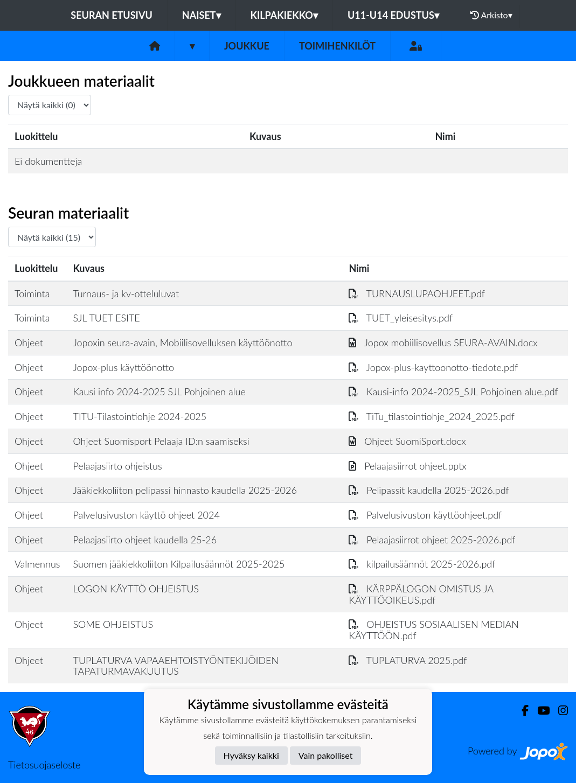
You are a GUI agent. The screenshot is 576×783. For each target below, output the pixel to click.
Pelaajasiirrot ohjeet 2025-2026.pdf (432, 540)
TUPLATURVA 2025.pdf (408, 660)
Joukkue (246, 46)
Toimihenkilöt (337, 46)
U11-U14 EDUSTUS (393, 15)
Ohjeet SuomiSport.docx (407, 441)
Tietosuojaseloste (44, 765)
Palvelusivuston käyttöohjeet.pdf (425, 515)
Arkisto (491, 15)
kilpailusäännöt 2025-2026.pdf (422, 564)
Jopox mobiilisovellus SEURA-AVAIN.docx (443, 342)
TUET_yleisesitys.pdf (401, 318)
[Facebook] (521, 710)
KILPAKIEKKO (284, 15)
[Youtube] (539, 710)
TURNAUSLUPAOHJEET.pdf (416, 293)
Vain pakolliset (326, 755)
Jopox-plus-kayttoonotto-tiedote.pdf (433, 367)
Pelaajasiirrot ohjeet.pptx (407, 466)
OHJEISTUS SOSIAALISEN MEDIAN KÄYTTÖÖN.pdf (433, 629)
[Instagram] (559, 710)
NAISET (201, 15)
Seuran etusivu (111, 15)
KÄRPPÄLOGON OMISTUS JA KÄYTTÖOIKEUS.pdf (421, 594)
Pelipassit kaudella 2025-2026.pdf (429, 490)
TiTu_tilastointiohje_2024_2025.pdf (431, 416)
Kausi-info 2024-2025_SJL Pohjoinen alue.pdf (453, 391)
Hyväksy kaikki (251, 755)
